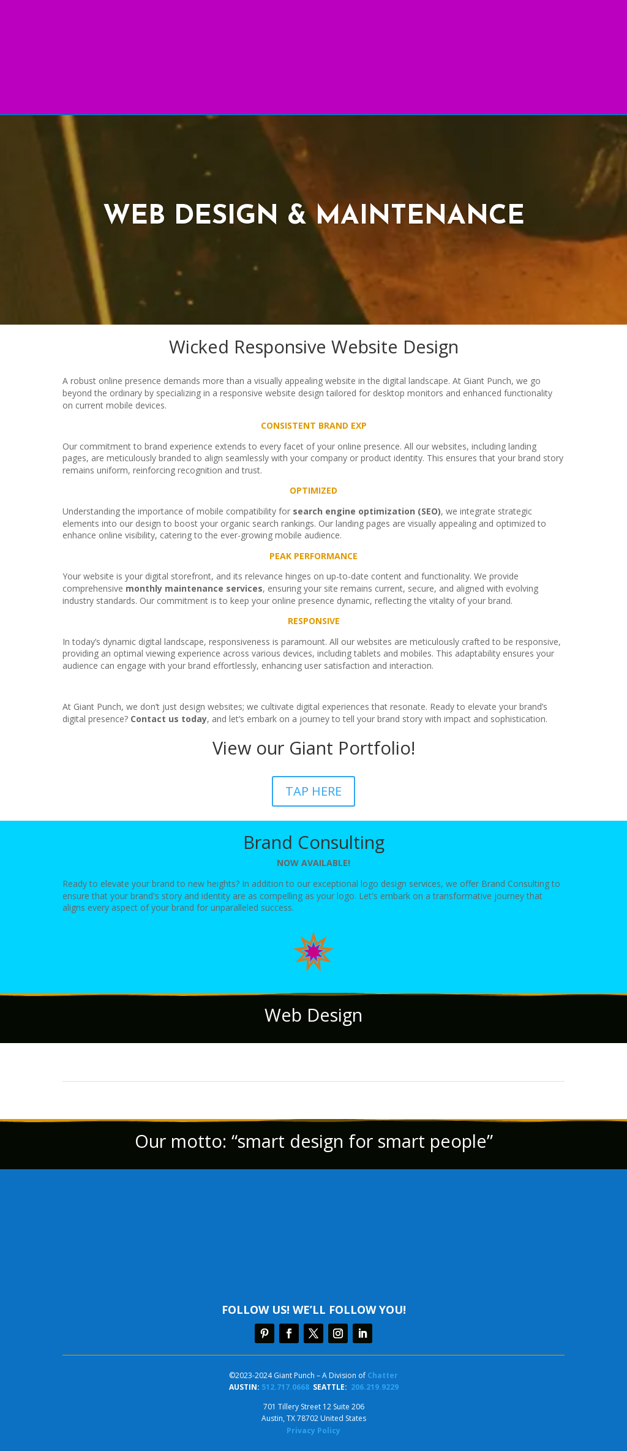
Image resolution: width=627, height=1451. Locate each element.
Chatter (382, 1375)
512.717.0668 (285, 1387)
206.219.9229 (375, 1387)
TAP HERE (313, 791)
